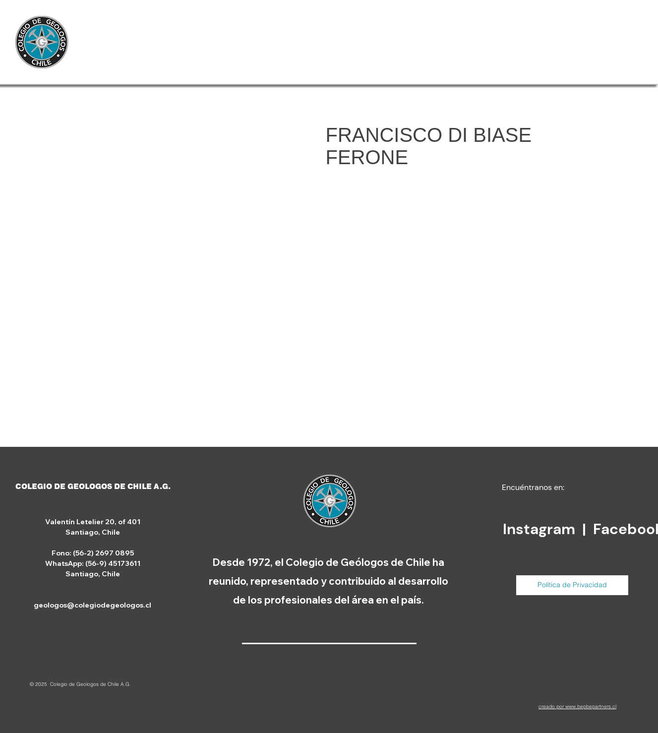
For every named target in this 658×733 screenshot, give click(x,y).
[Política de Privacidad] (572, 585)
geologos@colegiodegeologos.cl (92, 605)
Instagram (541, 529)
